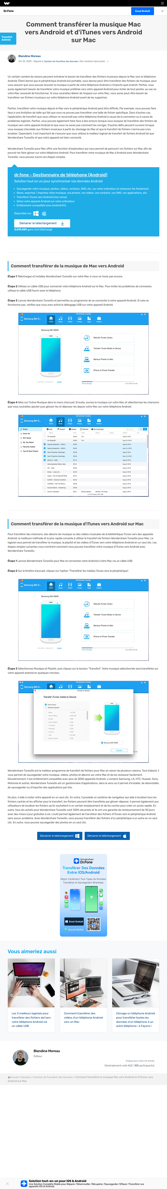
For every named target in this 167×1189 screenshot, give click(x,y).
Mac (45, 213)
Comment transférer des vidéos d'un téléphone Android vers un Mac (80, 1017)
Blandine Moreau (30, 56)
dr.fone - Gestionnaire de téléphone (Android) (63, 174)
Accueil (13, 1081)
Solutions (27, 1081)
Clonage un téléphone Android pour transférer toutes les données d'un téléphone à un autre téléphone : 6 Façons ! (132, 1022)
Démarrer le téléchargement (38, 223)
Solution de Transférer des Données (62, 61)
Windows (36, 213)
